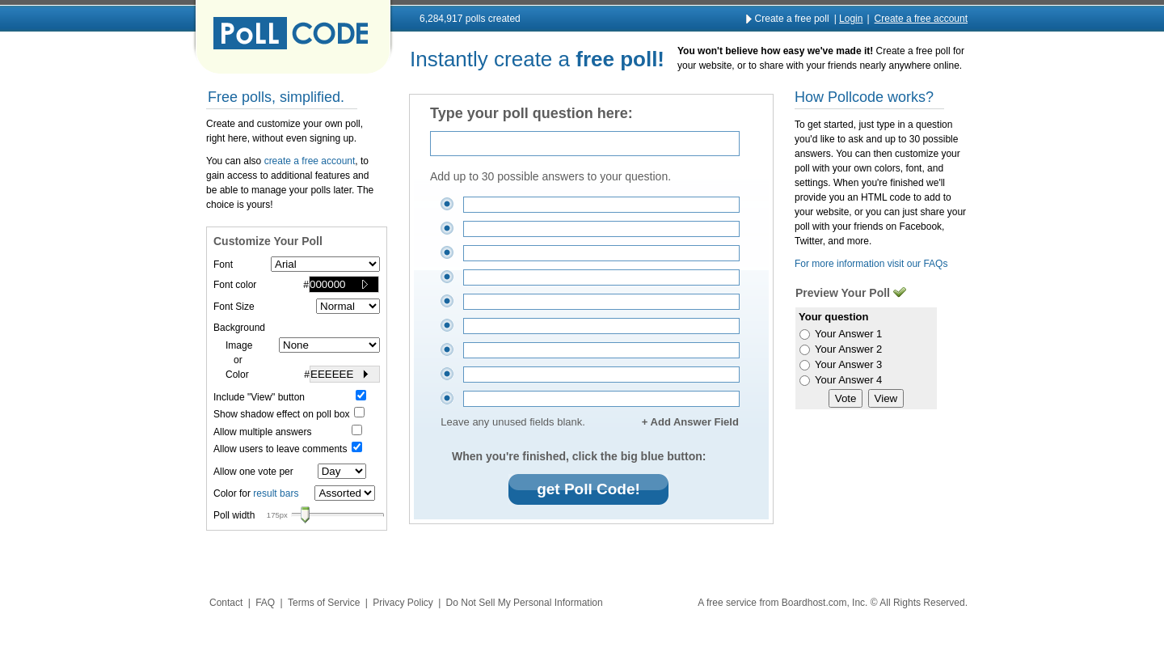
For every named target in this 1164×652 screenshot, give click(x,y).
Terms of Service (324, 602)
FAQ (265, 602)
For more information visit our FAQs (871, 263)
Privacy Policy (403, 602)
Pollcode (293, 37)
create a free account (310, 161)
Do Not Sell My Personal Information (524, 602)
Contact (225, 602)
